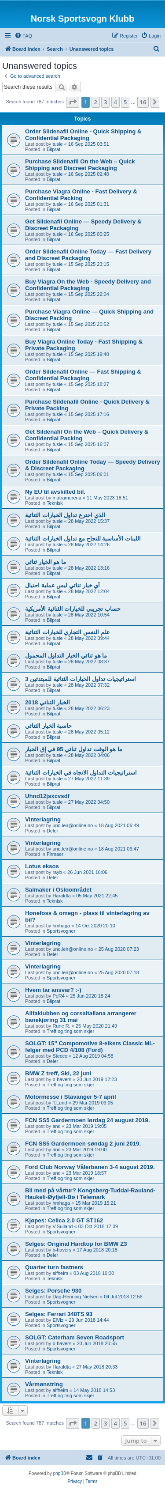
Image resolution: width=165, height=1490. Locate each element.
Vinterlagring (43, 819)
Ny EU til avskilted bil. (55, 491)
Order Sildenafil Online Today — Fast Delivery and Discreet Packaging (88, 254)
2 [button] (95, 102)
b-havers (61, 1079)
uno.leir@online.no (72, 825)
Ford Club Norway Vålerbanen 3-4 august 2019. (90, 1167)
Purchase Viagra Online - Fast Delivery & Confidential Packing (81, 194)
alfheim (60, 1273)
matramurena (66, 497)
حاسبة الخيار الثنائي (48, 725)
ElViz (57, 1320)
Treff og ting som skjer (70, 1031)
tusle (57, 144)
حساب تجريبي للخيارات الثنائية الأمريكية (73, 608)
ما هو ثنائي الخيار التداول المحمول (66, 655)
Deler (52, 830)
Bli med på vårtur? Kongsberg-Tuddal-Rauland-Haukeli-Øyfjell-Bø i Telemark (90, 1193)
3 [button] (105, 102)
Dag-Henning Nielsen (75, 1296)
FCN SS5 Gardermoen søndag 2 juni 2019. (83, 1143)
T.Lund (59, 1102)
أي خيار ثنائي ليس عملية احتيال (62, 585)
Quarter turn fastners (54, 1267)
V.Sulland (62, 1226)
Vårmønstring (44, 1384)
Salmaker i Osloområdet (58, 889)
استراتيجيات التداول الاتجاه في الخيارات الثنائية (81, 772)
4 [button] (115, 102)
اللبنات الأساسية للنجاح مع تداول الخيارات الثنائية (83, 538)
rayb (57, 872)
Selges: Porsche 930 (53, 1290)
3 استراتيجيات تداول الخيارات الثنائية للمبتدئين (80, 679)
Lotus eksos (42, 866)
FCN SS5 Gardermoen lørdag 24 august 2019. (87, 1120)
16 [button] (143, 102)
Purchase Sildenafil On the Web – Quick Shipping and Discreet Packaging (80, 164)
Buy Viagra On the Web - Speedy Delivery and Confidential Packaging (88, 284)
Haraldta (61, 895)
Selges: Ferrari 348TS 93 (58, 1314)
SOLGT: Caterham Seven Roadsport (74, 1337)
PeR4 (58, 995)
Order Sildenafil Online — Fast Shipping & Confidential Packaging (83, 375)
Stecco (59, 1056)
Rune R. (61, 1026)
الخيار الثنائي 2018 (47, 702)
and (56, 1126)
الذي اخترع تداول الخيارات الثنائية (65, 515)
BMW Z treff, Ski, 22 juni (58, 1073)
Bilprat (53, 149)
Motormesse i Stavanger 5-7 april (70, 1096)
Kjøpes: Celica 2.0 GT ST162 (64, 1220)
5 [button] (125, 102)
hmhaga (61, 925)
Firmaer (55, 854)
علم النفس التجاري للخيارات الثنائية (67, 632)
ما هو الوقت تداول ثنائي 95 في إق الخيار (73, 749)
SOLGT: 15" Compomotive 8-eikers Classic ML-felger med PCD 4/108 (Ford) (90, 1046)
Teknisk (55, 503)
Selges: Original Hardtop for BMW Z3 (76, 1243)
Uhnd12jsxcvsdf (47, 796)
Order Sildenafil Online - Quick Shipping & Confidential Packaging (83, 134)
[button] (72, 102)
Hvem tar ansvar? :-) (53, 990)
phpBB (59, 1473)
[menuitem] (23, 35)
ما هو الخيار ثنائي (45, 562)
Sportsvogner (61, 931)
